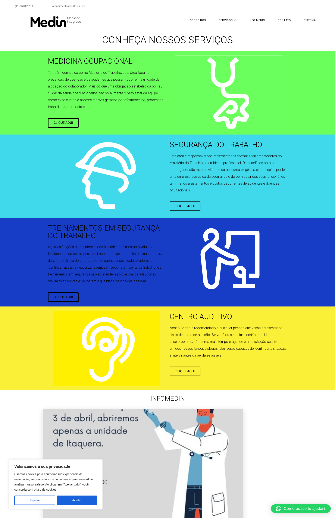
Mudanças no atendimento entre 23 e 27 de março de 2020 (197, 452)
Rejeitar (35, 500)
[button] (301, 508)
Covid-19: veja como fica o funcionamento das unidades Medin (260, 452)
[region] (56, 484)
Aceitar (77, 500)
